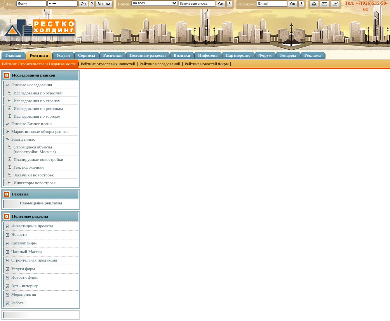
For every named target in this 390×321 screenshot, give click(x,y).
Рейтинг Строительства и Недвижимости (39, 63)
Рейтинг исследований (159, 63)
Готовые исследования (31, 84)
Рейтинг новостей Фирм (206, 63)
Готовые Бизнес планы (31, 123)
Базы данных (23, 139)
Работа (17, 302)
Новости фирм (24, 277)
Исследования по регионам (38, 108)
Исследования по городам (37, 116)
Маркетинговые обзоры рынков (39, 131)
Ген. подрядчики (29, 167)
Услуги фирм (23, 268)
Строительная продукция (34, 260)
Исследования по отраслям (38, 93)
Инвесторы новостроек (35, 182)
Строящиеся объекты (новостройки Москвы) (35, 149)
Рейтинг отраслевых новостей (108, 63)
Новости (19, 234)
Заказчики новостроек (34, 175)
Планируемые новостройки (38, 159)
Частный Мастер (26, 251)
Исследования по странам (37, 100)
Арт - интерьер (24, 285)
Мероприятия (23, 294)
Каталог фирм (24, 243)
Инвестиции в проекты (32, 225)
